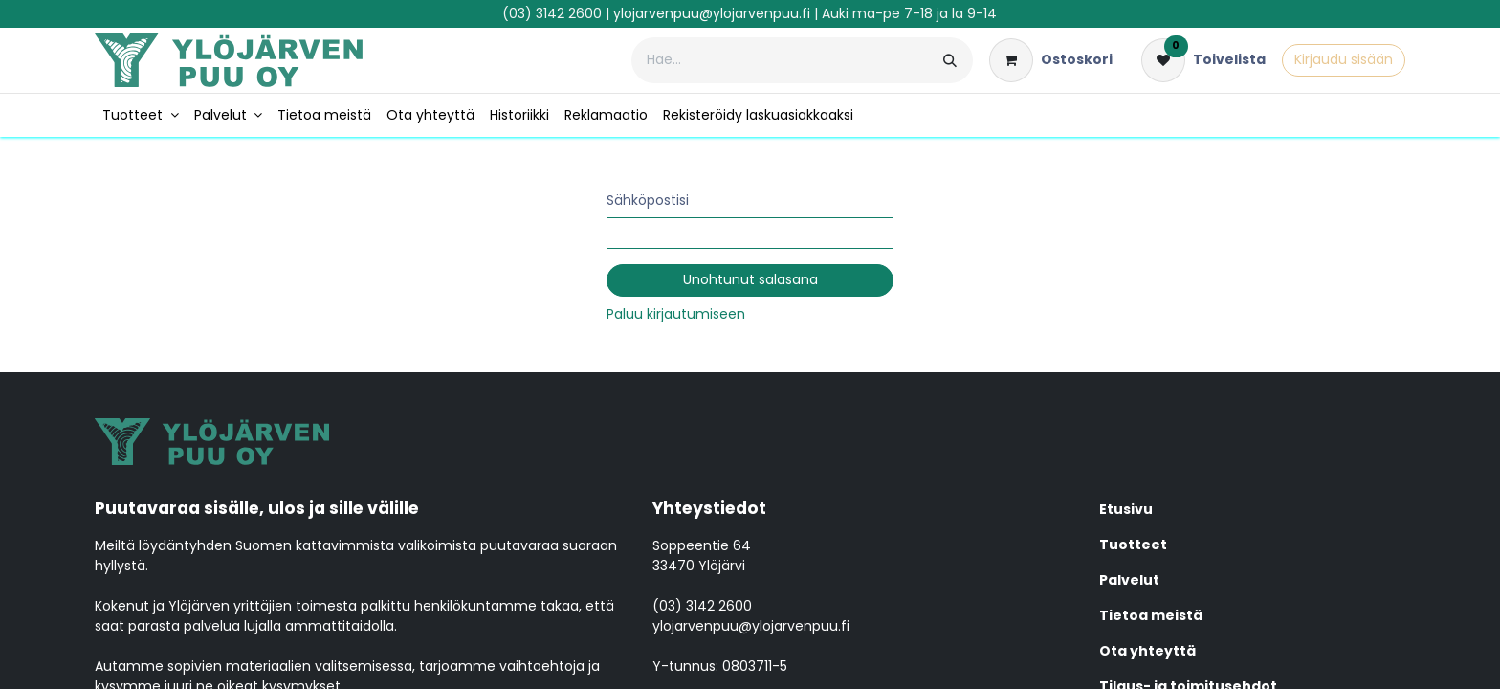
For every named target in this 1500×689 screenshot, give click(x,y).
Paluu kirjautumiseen (676, 313)
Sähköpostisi (648, 200)
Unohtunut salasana (750, 279)
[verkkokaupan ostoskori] (1051, 60)
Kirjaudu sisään (1343, 59)
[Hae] (950, 60)
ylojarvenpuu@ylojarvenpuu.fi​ (711, 13)
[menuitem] (141, 115)
